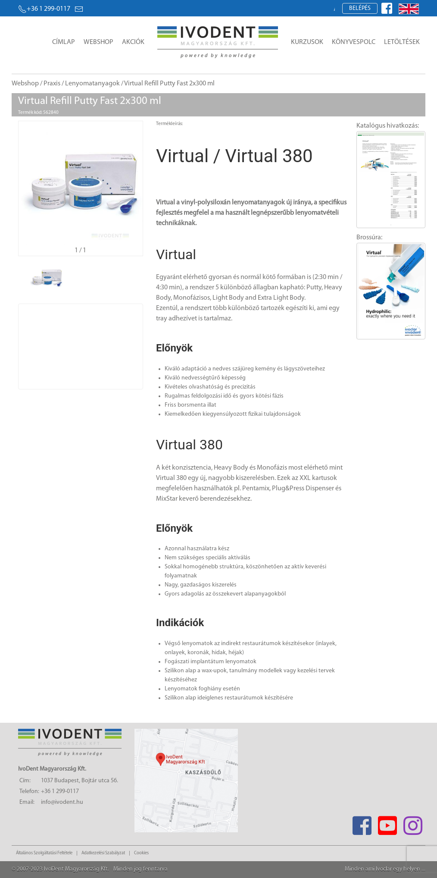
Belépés (360, 8)
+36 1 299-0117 (44, 9)
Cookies (141, 853)
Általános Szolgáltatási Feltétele (44, 853)
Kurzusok (307, 42)
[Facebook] (362, 823)
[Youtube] (387, 823)
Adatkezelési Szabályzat (103, 853)
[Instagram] (412, 823)
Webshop (98, 42)
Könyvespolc (353, 42)
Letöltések (402, 42)
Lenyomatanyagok (92, 83)
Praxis (52, 83)
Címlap (63, 42)
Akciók (133, 42)
